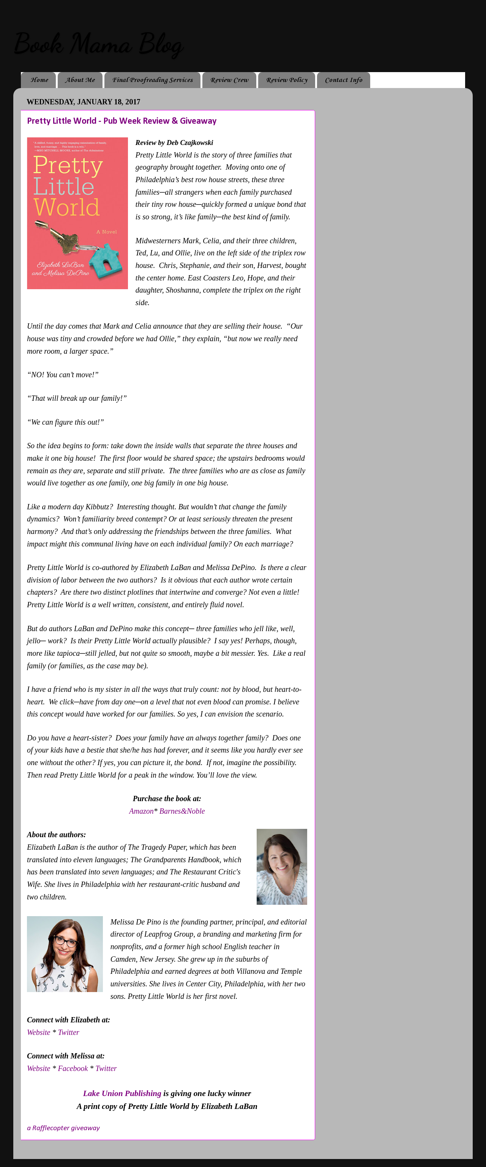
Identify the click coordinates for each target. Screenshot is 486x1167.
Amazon (141, 811)
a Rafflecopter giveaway (63, 1128)
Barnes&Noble (182, 811)
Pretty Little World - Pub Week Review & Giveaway (121, 121)
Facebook (74, 1068)
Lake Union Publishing (122, 1093)
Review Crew (229, 80)
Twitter (68, 1032)
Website (39, 1032)
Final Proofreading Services (152, 80)
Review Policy (286, 80)
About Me (80, 80)
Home (39, 80)
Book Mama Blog (98, 43)
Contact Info (343, 80)
